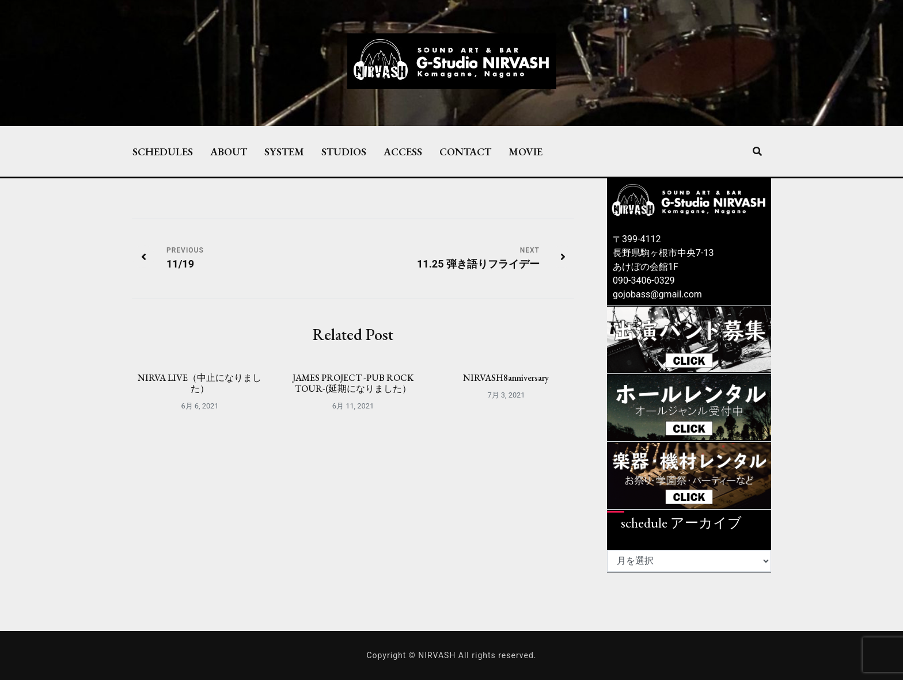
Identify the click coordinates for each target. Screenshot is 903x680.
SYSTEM (284, 151)
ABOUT (228, 151)
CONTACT (465, 151)
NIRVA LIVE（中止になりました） (199, 383)
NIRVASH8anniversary (506, 378)
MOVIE (525, 151)
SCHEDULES (162, 151)
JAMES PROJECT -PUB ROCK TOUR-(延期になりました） (353, 383)
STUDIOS (343, 151)
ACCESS (403, 151)
